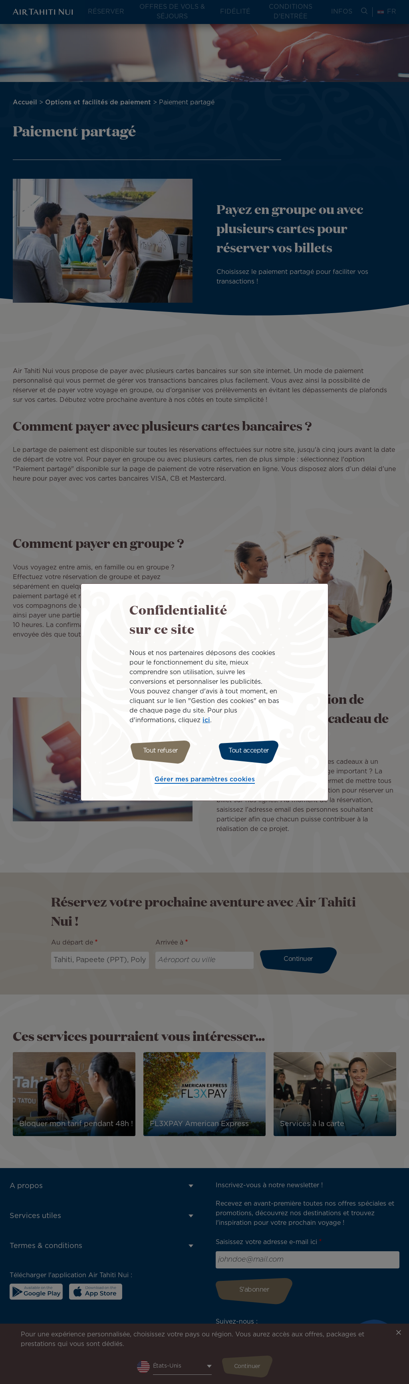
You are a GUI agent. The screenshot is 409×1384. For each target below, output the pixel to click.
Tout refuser (157, 751)
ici (206, 719)
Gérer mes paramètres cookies (205, 781)
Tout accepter (251, 751)
